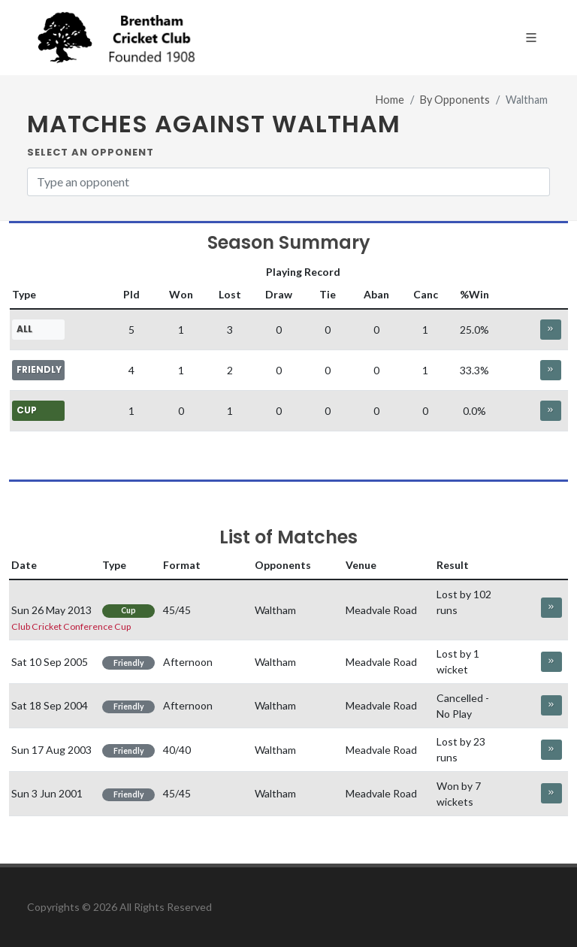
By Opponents (455, 99)
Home (390, 99)
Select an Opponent (90, 152)
